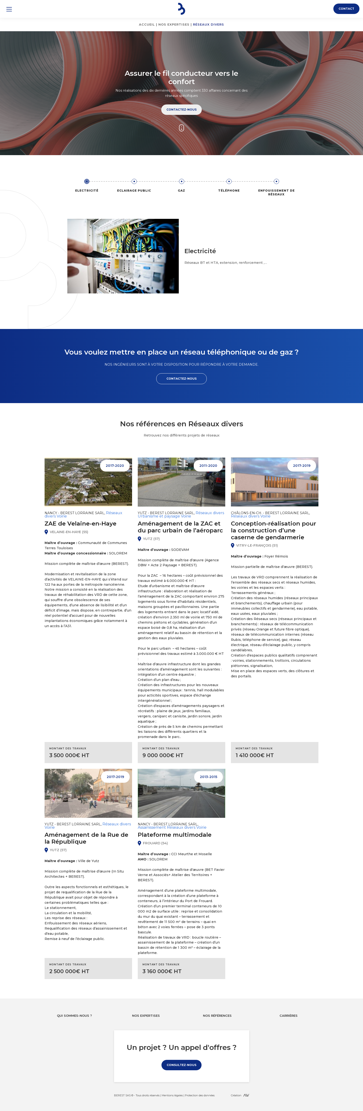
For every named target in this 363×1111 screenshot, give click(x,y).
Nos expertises (173, 24)
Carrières (289, 1015)
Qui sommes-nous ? (74, 1015)
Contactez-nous (181, 109)
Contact (346, 8)
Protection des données (200, 1095)
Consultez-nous (181, 1065)
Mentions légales (172, 1095)
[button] (9, 9)
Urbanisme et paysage (159, 516)
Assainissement (152, 827)
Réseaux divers (208, 24)
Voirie (62, 516)
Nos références (217, 1015)
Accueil (147, 24)
